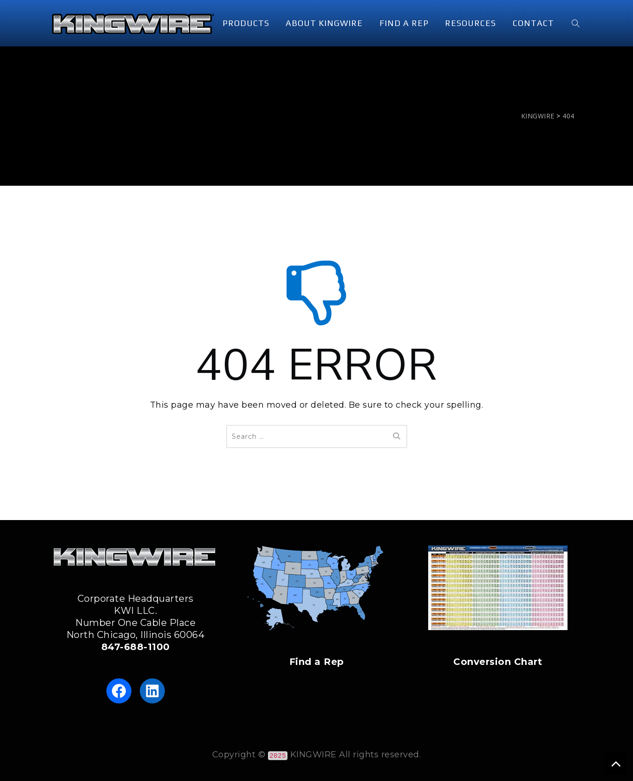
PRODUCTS (245, 23)
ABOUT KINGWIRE (324, 23)
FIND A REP (404, 23)
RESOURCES (470, 23)
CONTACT (533, 23)
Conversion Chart (497, 661)
